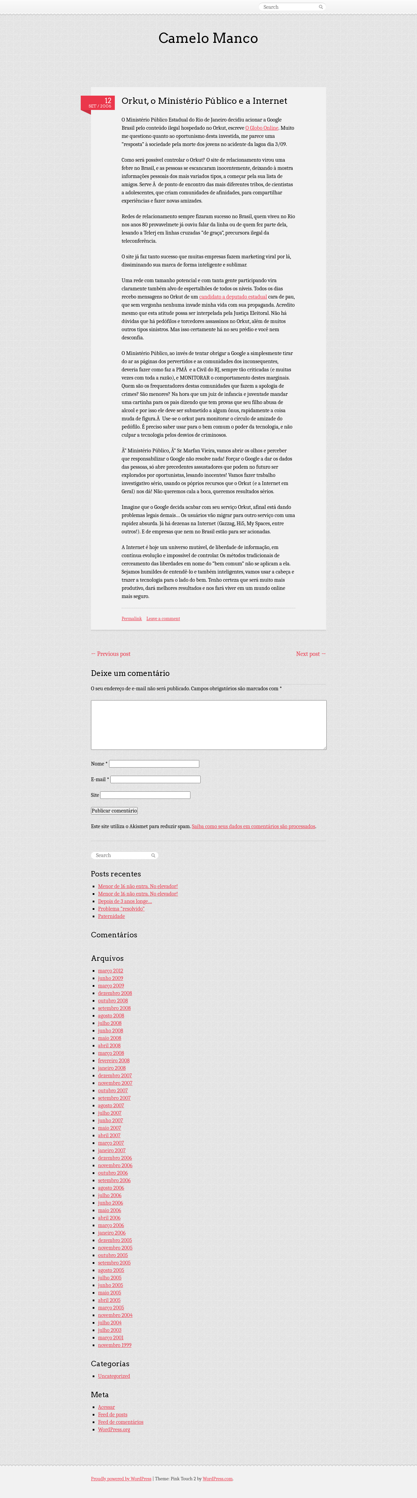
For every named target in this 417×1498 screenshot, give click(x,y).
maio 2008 (109, 1038)
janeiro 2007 (112, 1150)
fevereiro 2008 (114, 1061)
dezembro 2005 (115, 1240)
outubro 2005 (113, 1255)
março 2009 (111, 986)
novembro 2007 (115, 1083)
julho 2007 (110, 1113)
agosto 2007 (111, 1105)
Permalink (132, 619)
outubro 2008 (113, 1001)
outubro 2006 (113, 1173)
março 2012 (110, 971)
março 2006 (111, 1225)
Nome (99, 764)
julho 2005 (110, 1278)
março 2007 (111, 1143)
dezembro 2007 (115, 1076)
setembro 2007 (114, 1098)
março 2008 (111, 1053)
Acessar (106, 1407)
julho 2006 (110, 1195)
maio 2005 (109, 1293)
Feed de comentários (120, 1422)
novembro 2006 (115, 1165)
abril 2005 (109, 1300)
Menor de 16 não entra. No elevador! (138, 886)
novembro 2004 (115, 1315)
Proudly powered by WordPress (121, 1479)
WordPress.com (218, 1479)
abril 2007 (109, 1135)
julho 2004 (110, 1323)
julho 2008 (110, 1023)
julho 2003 (110, 1330)
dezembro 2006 (115, 1158)
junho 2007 (110, 1120)
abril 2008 (109, 1046)
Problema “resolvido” (121, 909)
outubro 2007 (113, 1091)
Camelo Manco (208, 38)
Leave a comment (163, 619)
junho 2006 (110, 1203)
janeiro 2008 (112, 1068)
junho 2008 (110, 1031)
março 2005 (111, 1308)
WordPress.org (114, 1430)
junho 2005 (110, 1285)
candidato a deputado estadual (233, 297)
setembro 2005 (114, 1263)
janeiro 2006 (112, 1233)
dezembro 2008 (115, 993)
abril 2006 (109, 1218)
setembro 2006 (114, 1180)
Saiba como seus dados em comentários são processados (253, 826)
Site (95, 795)
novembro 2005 (115, 1248)
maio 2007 (109, 1128)
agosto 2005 (111, 1270)
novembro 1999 (115, 1345)
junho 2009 (110, 978)
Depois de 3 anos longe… (125, 901)
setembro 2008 (114, 1008)
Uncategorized (114, 1376)
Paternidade (111, 916)
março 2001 (110, 1338)
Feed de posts (112, 1415)
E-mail (100, 779)
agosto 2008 (111, 1016)
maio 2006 (109, 1210)
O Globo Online (262, 128)
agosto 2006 (111, 1188)
